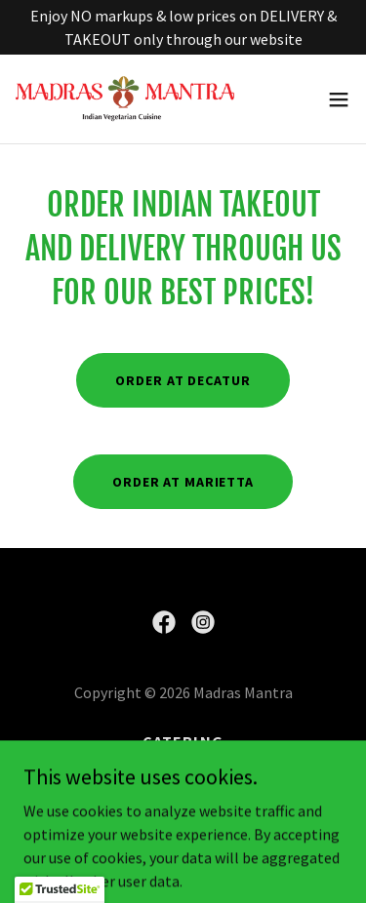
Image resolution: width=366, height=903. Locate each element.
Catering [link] (182, 741)
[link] (125, 99)
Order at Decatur (182, 380)
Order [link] (183, 768)
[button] (338, 99)
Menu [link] (183, 795)
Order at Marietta (183, 482)
